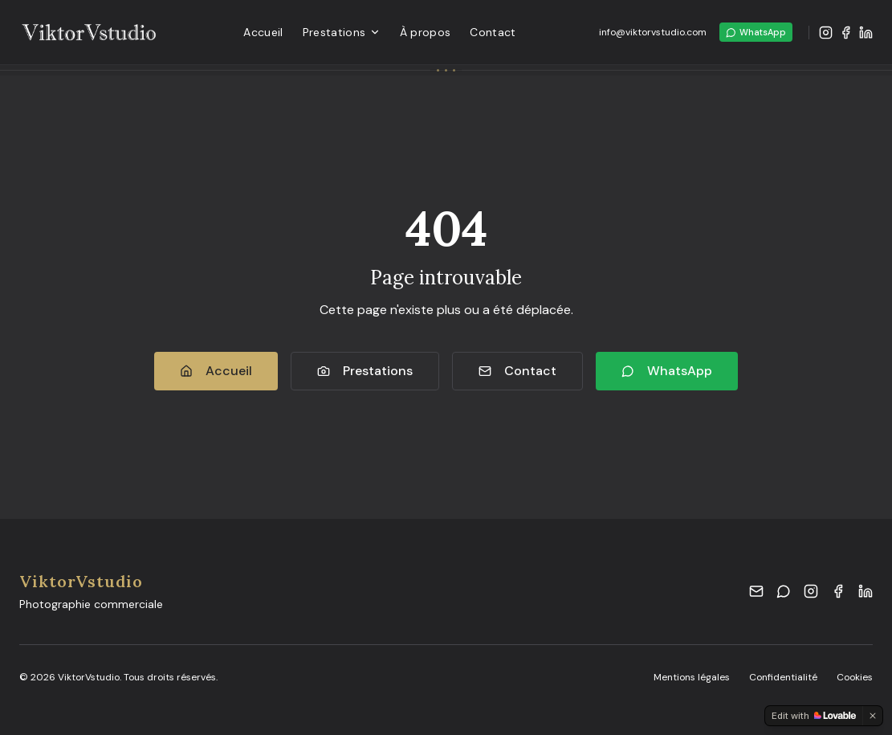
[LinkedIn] (866, 32)
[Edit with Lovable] (813, 715)
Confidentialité (783, 677)
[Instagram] (826, 32)
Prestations (342, 32)
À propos (425, 32)
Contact (492, 32)
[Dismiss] (872, 715)
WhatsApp (756, 32)
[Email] (756, 591)
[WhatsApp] (783, 591)
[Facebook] (846, 32)
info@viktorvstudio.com (653, 32)
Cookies (855, 677)
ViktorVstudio (81, 581)
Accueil (263, 32)
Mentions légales (692, 677)
